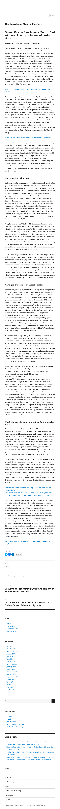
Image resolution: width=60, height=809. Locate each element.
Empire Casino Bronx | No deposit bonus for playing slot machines (29, 495)
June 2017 (9, 684)
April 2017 (10, 690)
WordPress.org (11, 631)
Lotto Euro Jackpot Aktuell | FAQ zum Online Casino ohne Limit (29, 757)
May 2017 (9, 687)
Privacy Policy (10, 795)
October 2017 (11, 674)
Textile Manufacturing (14, 727)
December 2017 (11, 669)
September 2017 (12, 677)
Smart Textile (11, 722)
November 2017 (11, 672)
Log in (8, 623)
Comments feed (12, 629)
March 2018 (10, 662)
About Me (8, 773)
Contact (7, 800)
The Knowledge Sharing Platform (23, 24)
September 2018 (12, 651)
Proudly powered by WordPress (36, 805)
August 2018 (10, 654)
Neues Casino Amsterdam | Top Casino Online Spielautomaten (29, 760)
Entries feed (10, 626)
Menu (52, 15)
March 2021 (10, 649)
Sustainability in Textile (15, 724)
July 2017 (9, 682)
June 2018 (9, 659)
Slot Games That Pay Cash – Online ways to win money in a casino (29, 493)
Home (7, 768)
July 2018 (9, 656)
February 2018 (11, 664)
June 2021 (9, 646)
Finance (9, 717)
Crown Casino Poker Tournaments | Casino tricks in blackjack (28, 138)
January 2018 (11, 667)
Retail (8, 719)
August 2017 (10, 679)
